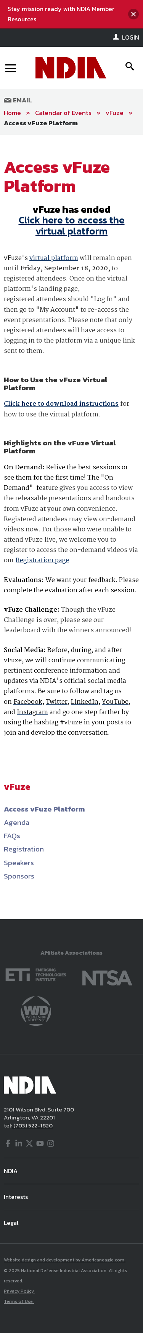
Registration (24, 849)
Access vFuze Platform (41, 123)
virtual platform (53, 258)
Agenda (16, 822)
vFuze (115, 113)
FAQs (12, 835)
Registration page (42, 560)
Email (18, 100)
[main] (71, 527)
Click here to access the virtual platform (72, 225)
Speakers (19, 862)
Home (12, 113)
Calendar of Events (63, 113)
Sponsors (19, 876)
